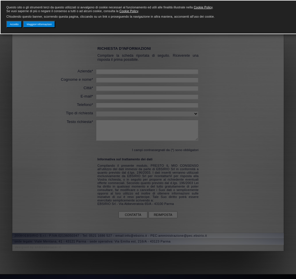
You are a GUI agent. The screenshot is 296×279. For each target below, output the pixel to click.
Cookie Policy (203, 7)
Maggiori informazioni (39, 24)
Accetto (14, 24)
